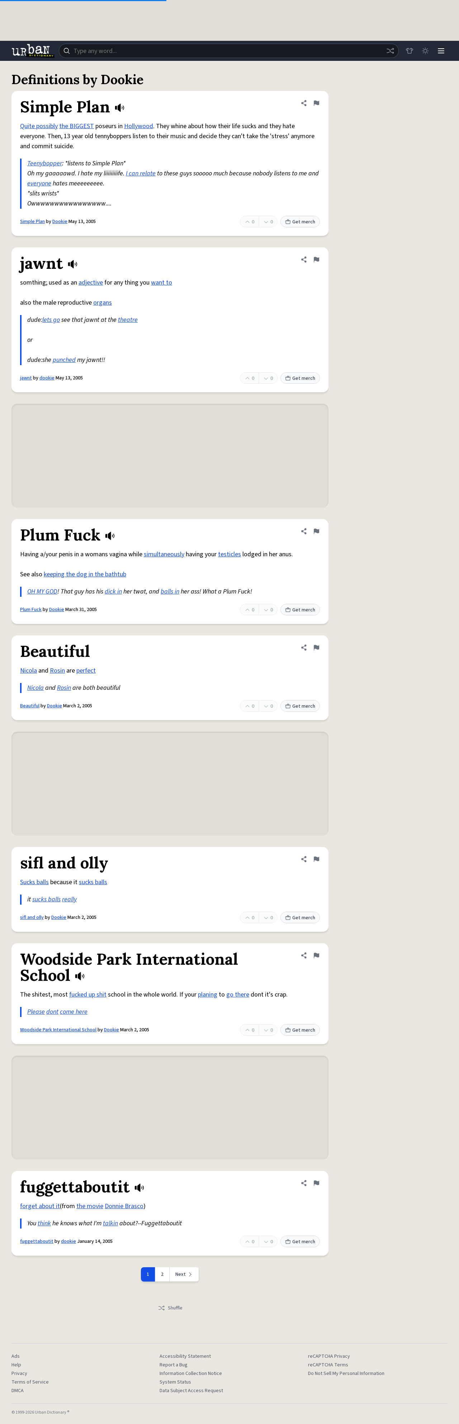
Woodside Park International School (58, 1029)
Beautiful (29, 705)
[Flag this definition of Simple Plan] (316, 103)
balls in (170, 591)
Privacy (19, 1373)
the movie (89, 1206)
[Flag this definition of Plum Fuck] (316, 531)
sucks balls (93, 882)
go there (237, 994)
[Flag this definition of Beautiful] (316, 647)
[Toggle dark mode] (425, 50)
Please (36, 1011)
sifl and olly (32, 917)
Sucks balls (34, 882)
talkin (110, 1223)
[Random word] (390, 51)
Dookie (59, 221)
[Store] (409, 50)
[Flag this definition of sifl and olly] (316, 859)
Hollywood (138, 126)
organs (102, 302)
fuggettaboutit (36, 1241)
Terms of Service (30, 1382)
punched (64, 359)
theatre (128, 319)
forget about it (40, 1206)
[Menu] (441, 50)
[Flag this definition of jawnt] (316, 259)
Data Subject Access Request (191, 1390)
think (44, 1223)
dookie (47, 378)
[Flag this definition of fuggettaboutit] (316, 1183)
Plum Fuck (31, 609)
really (69, 899)
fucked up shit (88, 994)
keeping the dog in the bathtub (85, 574)
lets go (51, 319)
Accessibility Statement (185, 1356)
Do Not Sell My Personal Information (346, 1373)
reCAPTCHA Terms (328, 1365)
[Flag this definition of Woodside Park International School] (316, 955)
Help (16, 1365)
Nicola (28, 670)
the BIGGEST (76, 126)
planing (207, 994)
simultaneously (164, 554)
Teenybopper (44, 163)
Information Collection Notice (191, 1373)
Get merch (300, 222)
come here (73, 1011)
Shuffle (170, 1308)
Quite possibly (39, 126)
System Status (175, 1382)
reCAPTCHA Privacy (329, 1356)
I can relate (141, 173)
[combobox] (229, 51)
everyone (39, 183)
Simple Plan (32, 221)
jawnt (26, 378)
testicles (229, 554)
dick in (113, 591)
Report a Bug (174, 1365)
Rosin (57, 670)
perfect (86, 670)
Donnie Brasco (124, 1206)
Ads (15, 1356)
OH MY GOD (42, 591)
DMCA (17, 1390)
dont (52, 1011)
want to (161, 282)
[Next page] (184, 1274)
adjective (91, 282)
